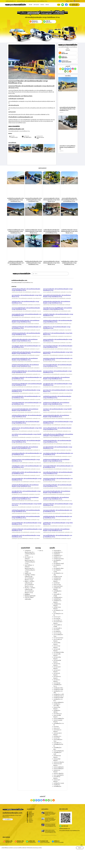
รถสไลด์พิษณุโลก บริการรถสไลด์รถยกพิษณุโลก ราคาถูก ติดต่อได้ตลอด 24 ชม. (58, 523)
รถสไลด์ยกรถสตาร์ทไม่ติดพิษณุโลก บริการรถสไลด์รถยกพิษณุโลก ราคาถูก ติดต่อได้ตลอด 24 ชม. (56, 460)
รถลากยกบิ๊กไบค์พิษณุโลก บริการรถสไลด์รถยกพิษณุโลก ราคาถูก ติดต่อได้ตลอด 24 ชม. (57, 536)
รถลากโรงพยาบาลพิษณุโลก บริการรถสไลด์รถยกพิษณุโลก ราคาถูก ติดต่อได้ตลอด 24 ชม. (27, 378)
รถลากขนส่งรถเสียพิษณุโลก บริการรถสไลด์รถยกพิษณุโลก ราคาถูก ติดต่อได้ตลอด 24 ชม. (58, 466)
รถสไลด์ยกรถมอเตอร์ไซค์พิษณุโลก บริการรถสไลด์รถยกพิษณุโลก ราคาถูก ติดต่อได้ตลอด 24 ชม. (56, 403)
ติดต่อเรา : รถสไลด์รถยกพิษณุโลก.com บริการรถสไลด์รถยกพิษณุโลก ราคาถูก (29, 583)
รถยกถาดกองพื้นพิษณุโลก (57, 716)
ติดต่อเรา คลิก (75, 4)
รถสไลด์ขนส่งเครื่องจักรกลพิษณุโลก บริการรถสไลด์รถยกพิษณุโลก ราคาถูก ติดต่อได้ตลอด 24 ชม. (25, 485)
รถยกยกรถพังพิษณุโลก (58, 702)
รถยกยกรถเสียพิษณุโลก (58, 718)
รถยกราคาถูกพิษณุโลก (58, 775)
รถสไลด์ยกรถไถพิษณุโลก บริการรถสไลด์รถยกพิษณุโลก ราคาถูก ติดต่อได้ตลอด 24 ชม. (27, 529)
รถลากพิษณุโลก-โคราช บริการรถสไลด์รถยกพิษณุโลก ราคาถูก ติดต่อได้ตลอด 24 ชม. (26, 491)
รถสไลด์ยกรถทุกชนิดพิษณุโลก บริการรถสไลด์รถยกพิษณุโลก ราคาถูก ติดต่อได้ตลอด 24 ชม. (26, 333)
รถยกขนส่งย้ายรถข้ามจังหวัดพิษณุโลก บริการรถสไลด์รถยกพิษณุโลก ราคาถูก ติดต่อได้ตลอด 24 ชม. (68, 109)
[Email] (65, 71)
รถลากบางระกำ (57, 617)
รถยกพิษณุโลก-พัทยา (58, 688)
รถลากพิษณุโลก (57, 631)
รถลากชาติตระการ (57, 620)
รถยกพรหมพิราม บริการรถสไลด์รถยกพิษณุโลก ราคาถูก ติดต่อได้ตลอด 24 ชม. (58, 352)
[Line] (63, 69)
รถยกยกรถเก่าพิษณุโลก (58, 762)
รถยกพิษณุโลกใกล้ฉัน (58, 697)
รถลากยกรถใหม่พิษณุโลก (57, 658)
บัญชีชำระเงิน (28, 573)
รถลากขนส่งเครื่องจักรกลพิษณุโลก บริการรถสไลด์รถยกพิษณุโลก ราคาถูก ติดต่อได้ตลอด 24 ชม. (25, 447)
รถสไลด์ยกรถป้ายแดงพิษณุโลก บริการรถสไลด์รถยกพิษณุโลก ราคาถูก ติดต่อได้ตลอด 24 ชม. (57, 321)
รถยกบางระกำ (56, 728)
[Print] (70, 71)
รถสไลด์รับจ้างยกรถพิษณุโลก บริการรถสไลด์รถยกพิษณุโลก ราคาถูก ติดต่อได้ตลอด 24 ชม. (15, 199)
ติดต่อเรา (67, 1)
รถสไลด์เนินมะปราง (57, 555)
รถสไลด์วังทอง (56, 554)
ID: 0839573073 (27, 137)
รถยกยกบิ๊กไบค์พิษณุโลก (56, 777)
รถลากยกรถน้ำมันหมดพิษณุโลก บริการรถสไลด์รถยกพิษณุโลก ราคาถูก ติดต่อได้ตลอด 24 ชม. (57, 346)
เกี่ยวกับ (47, 4)
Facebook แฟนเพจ (65, 60)
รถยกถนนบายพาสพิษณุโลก (57, 733)
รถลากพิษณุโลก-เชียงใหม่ (57, 561)
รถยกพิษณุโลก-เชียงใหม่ (56, 711)
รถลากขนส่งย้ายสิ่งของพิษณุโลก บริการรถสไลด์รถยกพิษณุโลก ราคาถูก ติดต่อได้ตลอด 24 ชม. (69, 199)
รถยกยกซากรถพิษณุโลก (56, 771)
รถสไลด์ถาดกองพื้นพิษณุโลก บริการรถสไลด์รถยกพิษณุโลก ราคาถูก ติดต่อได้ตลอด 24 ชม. (15, 231)
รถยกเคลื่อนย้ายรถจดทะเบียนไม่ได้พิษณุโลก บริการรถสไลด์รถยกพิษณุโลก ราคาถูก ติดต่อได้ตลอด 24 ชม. (57, 308)
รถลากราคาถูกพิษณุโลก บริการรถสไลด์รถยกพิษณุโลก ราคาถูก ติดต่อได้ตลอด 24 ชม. (58, 289)
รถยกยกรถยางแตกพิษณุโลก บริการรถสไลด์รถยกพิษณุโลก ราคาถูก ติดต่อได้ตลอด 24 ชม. (50, 825)
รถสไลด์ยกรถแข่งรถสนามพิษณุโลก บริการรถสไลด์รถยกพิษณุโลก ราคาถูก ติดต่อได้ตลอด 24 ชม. (56, 529)
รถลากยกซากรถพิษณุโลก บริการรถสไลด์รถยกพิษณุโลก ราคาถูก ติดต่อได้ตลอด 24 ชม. (57, 510)
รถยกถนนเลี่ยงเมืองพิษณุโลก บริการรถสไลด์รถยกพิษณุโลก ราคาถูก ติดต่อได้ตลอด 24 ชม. (57, 428)
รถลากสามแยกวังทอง (58, 638)
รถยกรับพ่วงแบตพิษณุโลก (57, 756)
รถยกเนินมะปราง (57, 736)
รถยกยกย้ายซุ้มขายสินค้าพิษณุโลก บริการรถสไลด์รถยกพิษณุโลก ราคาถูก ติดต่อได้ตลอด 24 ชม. (25, 359)
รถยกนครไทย (56, 738)
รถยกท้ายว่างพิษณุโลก (58, 773)
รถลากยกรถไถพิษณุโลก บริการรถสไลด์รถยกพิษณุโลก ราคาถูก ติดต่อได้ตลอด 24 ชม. (26, 523)
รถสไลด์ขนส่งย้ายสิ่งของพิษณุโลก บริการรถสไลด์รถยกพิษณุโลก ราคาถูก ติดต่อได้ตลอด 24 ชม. (25, 340)
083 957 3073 (74, 5)
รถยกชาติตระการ (57, 743)
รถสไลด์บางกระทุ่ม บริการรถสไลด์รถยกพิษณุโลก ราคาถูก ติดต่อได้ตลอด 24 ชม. (27, 428)
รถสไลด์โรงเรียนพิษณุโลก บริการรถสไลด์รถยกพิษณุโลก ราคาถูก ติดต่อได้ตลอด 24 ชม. (57, 517)
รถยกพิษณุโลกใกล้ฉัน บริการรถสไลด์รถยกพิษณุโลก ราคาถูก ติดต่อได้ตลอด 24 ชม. (26, 390)
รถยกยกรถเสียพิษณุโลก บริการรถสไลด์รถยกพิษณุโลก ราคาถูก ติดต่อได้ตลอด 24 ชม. (58, 422)
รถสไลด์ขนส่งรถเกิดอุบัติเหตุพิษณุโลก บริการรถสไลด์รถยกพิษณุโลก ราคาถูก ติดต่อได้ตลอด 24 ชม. (25, 321)
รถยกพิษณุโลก (56, 784)
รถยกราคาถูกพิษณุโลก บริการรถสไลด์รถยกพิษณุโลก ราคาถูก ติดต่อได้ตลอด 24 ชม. (57, 340)
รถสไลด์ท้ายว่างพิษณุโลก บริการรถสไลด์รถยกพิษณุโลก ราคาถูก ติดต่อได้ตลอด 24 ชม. (69, 231)
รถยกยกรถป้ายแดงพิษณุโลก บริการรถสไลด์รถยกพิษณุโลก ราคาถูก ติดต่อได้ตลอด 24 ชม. (33, 199)
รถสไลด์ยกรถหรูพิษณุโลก (57, 604)
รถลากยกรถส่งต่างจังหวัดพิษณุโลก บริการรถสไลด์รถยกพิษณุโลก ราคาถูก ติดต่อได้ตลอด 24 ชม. (25, 409)
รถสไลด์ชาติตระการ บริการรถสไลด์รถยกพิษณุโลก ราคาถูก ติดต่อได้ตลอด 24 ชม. (56, 327)
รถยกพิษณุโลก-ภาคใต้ (58, 694)
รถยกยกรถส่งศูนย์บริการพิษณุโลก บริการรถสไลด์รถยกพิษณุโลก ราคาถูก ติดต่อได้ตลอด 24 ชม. (56, 416)
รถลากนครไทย (56, 618)
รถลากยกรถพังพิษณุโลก (56, 649)
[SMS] (68, 71)
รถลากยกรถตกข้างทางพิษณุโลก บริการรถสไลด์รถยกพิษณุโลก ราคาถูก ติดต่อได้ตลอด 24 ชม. (50, 813)
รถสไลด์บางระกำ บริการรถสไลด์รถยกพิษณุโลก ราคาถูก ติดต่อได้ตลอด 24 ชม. (57, 333)
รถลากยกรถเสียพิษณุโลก (56, 654)
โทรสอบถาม (35, 21)
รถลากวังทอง (56, 629)
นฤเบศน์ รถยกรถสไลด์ (40, 138)
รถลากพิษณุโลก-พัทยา (58, 568)
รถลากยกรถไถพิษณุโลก (56, 674)
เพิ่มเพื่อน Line (64, 56)
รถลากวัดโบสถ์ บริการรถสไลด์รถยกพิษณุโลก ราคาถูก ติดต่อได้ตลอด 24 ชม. (26, 435)
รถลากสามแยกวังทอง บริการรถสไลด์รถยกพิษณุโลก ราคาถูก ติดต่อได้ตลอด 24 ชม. (57, 371)
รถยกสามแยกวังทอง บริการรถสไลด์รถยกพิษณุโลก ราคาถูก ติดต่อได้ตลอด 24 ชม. (26, 460)
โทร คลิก (13, 136)
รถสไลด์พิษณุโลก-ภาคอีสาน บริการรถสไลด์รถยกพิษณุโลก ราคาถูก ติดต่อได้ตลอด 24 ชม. (69, 263)
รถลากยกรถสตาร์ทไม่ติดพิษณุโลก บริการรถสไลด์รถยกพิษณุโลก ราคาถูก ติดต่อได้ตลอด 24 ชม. (56, 498)
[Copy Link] (60, 69)
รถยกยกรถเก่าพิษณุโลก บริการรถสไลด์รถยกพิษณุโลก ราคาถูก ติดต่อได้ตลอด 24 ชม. (58, 504)
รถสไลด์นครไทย (57, 578)
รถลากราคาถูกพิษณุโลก (56, 646)
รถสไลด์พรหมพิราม (57, 597)
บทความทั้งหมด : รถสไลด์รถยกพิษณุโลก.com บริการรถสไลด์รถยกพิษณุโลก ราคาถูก (30, 568)
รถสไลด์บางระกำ (57, 557)
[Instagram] (73, 69)
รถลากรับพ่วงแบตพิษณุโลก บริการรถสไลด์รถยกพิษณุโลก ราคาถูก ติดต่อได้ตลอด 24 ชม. (58, 454)
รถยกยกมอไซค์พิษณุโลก (56, 759)
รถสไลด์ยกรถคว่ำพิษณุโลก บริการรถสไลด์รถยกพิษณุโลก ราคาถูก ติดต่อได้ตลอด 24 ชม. (26, 327)
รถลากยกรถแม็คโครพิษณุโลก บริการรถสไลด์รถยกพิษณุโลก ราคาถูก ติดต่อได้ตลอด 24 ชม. (26, 308)
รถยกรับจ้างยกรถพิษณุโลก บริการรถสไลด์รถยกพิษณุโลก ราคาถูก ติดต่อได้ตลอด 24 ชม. (58, 479)
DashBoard (27, 594)
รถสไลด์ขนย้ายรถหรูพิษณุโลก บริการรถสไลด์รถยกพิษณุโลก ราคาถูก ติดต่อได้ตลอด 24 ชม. (26, 510)
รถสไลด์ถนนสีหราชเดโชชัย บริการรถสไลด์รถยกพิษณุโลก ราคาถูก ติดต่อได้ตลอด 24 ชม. (26, 472)
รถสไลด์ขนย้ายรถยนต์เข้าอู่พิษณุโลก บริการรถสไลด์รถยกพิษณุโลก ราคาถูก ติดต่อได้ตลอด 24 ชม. (25, 498)
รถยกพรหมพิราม (57, 550)
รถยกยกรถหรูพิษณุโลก (58, 767)
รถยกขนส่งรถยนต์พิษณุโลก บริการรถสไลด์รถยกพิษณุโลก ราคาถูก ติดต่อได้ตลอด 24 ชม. (27, 454)
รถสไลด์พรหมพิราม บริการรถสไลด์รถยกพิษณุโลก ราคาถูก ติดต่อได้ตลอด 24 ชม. (25, 302)
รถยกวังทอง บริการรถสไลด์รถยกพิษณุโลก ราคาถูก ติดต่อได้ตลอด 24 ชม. (57, 409)
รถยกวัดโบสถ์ (56, 583)
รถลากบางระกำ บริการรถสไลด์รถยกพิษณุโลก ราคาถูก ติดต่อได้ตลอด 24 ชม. (26, 504)
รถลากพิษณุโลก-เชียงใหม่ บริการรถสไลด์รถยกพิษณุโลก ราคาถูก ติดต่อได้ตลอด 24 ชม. (26, 346)
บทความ (41, 550)
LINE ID (48, 21)
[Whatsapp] (75, 69)
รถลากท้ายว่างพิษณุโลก (56, 680)
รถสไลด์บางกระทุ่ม (57, 576)
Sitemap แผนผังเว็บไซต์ (30, 596)
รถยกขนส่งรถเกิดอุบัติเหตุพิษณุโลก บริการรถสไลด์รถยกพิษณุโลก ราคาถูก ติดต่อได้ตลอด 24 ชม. (56, 378)
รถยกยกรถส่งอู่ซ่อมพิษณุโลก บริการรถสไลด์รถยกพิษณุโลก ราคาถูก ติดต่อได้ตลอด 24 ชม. (26, 517)
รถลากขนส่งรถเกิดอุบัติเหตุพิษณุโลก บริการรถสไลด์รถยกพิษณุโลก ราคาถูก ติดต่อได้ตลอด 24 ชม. (56, 491)
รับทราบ (79, 847)
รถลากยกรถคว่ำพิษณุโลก (57, 667)
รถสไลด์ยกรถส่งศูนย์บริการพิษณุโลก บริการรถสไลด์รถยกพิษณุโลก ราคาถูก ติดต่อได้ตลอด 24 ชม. (25, 365)
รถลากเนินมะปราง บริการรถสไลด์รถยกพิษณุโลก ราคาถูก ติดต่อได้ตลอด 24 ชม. (58, 390)
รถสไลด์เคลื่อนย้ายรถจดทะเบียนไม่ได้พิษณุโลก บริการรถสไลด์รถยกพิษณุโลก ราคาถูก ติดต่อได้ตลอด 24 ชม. (58, 435)
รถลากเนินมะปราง (57, 713)
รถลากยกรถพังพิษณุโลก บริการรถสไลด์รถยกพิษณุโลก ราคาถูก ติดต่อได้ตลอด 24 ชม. (51, 263)
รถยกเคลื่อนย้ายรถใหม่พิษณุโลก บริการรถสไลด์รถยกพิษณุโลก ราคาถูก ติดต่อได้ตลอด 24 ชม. (58, 472)
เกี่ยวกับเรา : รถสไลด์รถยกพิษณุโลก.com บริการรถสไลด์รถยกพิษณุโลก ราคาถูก (30, 590)
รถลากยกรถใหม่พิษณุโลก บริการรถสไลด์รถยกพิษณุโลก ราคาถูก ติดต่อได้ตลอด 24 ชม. (26, 397)
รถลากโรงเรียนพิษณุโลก (56, 643)
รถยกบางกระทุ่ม (57, 584)
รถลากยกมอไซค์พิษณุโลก (57, 661)
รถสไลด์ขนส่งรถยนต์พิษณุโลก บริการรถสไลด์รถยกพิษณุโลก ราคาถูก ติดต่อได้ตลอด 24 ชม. (26, 289)
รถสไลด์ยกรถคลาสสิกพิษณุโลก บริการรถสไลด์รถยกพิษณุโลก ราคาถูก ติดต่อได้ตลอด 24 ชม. (16, 263)
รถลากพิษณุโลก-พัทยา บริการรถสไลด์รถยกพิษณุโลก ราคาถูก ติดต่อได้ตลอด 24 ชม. (57, 384)
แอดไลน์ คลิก (26, 136)
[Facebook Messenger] (68, 69)
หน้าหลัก (30, 4)
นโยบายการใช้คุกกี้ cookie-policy (29, 598)
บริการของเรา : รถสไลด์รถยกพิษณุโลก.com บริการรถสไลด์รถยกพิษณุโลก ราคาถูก (30, 560)
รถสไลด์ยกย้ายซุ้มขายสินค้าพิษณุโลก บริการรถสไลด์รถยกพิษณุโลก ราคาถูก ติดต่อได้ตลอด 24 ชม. (56, 302)
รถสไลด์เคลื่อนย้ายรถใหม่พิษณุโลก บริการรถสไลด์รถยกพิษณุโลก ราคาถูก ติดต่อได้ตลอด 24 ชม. (51, 231)
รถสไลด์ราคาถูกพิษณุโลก (57, 608)
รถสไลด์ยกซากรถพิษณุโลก (57, 601)
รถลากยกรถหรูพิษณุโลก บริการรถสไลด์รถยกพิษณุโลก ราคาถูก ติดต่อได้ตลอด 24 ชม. (51, 199)
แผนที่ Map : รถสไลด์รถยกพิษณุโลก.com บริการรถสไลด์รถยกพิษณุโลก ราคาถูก (30, 577)
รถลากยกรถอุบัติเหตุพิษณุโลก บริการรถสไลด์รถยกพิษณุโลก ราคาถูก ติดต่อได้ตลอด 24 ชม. (57, 365)
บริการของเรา (36, 4)
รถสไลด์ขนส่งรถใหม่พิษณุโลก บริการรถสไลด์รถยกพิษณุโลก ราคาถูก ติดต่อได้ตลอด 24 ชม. (33, 263)
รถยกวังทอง (56, 726)
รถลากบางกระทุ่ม (57, 633)
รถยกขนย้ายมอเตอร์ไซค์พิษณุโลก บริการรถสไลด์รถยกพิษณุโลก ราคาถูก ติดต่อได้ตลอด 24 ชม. (27, 384)
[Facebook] (65, 69)
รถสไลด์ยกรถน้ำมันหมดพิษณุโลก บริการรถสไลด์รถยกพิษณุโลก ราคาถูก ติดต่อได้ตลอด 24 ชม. (26, 416)
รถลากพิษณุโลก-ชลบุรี (58, 563)
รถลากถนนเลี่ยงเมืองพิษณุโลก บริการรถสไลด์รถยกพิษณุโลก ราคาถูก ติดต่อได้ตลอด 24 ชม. (26, 441)
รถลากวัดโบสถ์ (56, 683)
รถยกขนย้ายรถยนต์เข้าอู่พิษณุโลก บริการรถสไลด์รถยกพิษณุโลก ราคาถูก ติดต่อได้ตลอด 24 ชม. (50, 820)
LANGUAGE (77, 1)
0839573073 (48, 22)
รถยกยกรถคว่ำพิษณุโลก (56, 780)
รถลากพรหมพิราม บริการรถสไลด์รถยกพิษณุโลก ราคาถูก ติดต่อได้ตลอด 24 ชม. (27, 296)
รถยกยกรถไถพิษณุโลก (58, 768)
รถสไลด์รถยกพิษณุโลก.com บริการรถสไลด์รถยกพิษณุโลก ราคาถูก (30, 553)
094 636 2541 (20, 842)
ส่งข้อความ (56, 841)
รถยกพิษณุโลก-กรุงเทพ (58, 783)
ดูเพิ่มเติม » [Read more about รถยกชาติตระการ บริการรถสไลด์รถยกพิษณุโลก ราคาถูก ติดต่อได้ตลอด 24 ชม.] (62, 150)
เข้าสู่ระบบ (71, 1)
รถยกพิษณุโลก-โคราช (58, 696)
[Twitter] (70, 69)
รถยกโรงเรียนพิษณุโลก (58, 751)
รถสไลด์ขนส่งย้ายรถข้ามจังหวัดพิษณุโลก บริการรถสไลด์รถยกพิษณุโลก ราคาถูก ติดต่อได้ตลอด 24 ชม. (26, 352)
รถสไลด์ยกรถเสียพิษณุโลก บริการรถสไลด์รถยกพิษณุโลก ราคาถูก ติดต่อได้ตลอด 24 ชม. (33, 231)
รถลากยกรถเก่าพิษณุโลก (56, 670)
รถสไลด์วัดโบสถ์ (57, 599)
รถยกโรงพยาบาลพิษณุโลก (57, 730)
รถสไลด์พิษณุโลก (57, 786)
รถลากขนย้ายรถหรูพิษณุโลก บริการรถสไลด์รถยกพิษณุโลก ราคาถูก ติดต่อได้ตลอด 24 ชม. (25, 422)
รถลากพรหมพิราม (57, 628)
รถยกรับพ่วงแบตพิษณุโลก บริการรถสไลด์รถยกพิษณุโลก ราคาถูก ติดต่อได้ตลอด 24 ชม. (57, 359)
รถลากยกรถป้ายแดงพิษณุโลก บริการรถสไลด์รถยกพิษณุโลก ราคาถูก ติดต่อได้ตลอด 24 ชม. (57, 485)
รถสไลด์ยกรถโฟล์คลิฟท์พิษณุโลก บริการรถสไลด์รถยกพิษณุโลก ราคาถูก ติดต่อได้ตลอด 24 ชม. (27, 371)
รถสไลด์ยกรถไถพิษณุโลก (57, 580)
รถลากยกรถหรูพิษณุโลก (56, 664)
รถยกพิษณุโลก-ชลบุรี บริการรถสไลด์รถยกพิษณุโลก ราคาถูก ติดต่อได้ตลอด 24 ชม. (26, 536)
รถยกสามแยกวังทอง (58, 586)
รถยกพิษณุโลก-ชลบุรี (58, 689)
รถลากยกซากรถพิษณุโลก (57, 677)
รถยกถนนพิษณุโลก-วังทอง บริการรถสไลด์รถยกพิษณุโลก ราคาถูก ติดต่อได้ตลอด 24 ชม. (26, 315)
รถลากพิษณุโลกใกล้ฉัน (58, 652)
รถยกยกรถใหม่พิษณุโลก (56, 708)
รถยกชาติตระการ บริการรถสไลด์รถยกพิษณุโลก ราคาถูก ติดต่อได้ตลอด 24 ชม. (67, 147)
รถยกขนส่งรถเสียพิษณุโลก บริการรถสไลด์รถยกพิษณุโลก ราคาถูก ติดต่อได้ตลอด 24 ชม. (26, 403)
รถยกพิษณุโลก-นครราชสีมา (56, 704)
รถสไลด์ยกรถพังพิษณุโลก (57, 588)
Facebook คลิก (40, 136)
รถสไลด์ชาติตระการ (58, 552)
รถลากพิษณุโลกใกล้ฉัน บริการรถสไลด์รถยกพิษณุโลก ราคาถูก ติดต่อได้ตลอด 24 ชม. (57, 447)
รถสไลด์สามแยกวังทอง (58, 558)
